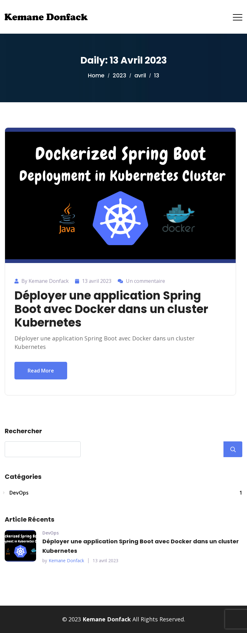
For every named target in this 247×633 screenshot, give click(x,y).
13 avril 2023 (105, 560)
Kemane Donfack (66, 560)
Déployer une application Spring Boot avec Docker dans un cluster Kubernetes (111, 309)
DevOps (125, 492)
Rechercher (23, 431)
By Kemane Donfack (45, 280)
